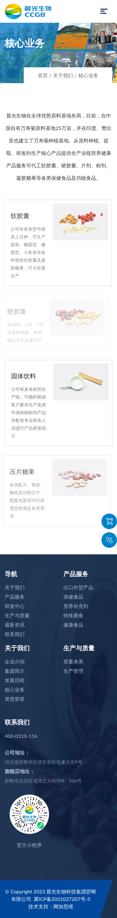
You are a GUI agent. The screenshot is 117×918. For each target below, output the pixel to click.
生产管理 (73, 671)
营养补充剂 (75, 606)
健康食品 (73, 625)
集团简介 (15, 671)
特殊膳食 (73, 615)
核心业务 (88, 75)
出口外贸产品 (78, 587)
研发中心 (15, 606)
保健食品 (73, 597)
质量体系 (73, 661)
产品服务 (15, 597)
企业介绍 (15, 661)
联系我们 (15, 634)
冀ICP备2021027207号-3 (62, 899)
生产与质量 (17, 615)
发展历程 (15, 680)
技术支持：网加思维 (50, 906)
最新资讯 (15, 625)
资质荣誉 (15, 699)
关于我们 (63, 75)
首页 (43, 75)
